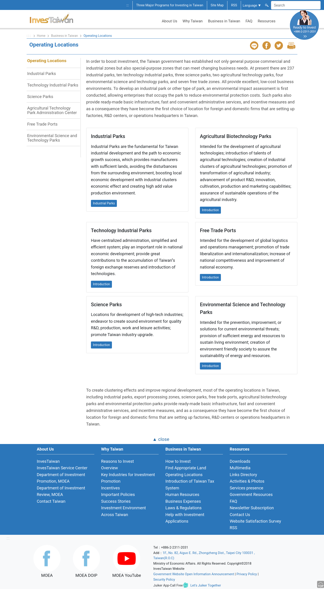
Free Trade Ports (42, 124)
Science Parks (40, 96)
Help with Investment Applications (184, 518)
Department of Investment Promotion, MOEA (61, 478)
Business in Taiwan (224, 21)
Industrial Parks (41, 73)
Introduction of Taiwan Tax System (189, 484)
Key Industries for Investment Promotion (128, 478)
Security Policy (164, 579)
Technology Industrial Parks (52, 85)
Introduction (210, 210)
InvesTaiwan (48, 461)
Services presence (246, 488)
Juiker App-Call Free (168, 585)
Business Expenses (183, 501)
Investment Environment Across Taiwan (123, 511)
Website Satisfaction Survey (255, 521)
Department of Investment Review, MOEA (61, 491)
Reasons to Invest (117, 461)
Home (41, 35)
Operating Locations (46, 60)
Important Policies (118, 494)
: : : (29, 35)
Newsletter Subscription (252, 507)
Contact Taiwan (51, 501)
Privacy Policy (246, 574)
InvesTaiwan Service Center (62, 467)
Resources (266, 21)
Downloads (240, 461)
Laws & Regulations (183, 507)
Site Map (217, 5)
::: (127, 5)
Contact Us (240, 514)
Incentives (110, 488)
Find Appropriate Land (185, 467)
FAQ (248, 21)
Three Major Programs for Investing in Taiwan (169, 5)
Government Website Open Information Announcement (193, 574)
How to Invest (178, 461)
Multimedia (240, 467)
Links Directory (243, 474)
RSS (234, 5)
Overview (109, 467)
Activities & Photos (247, 481)
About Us (169, 21)
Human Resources (182, 494)
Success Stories (116, 501)
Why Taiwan (193, 21)
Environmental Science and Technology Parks (52, 138)
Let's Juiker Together (205, 585)
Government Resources (251, 494)
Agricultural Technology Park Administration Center (52, 110)
